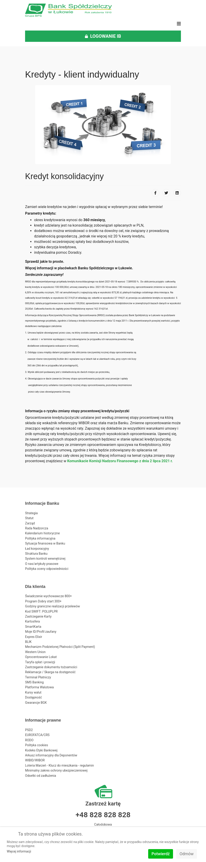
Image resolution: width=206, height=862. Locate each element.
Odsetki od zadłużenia (40, 775)
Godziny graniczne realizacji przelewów (52, 606)
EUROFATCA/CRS (37, 735)
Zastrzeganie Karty (38, 616)
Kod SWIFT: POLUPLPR (41, 611)
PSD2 (29, 730)
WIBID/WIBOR (35, 760)
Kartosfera (32, 621)
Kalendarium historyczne (42, 533)
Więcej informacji (19, 851)
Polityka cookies (36, 745)
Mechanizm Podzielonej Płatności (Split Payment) (60, 647)
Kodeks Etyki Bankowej (41, 750)
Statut (29, 518)
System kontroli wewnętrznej (45, 558)
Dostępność (33, 697)
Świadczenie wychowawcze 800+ (48, 596)
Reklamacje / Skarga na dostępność (50, 672)
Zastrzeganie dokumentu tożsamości (51, 667)
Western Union (35, 652)
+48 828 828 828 (102, 814)
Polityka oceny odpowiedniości (46, 569)
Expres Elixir (33, 637)
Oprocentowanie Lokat (41, 657)
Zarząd (30, 523)
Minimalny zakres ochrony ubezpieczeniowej (56, 770)
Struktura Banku (36, 553)
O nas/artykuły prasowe (41, 564)
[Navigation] (179, 24)
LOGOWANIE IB (103, 36)
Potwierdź (161, 853)
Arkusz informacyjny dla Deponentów (51, 755)
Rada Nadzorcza (36, 528)
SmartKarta (33, 626)
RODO (29, 740)
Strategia (31, 513)
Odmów (187, 853)
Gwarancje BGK (36, 702)
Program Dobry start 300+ (43, 601)
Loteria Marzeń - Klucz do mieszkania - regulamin (59, 765)
